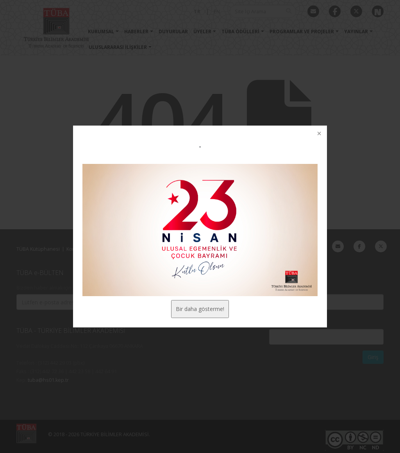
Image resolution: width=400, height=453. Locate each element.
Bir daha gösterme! (200, 309)
